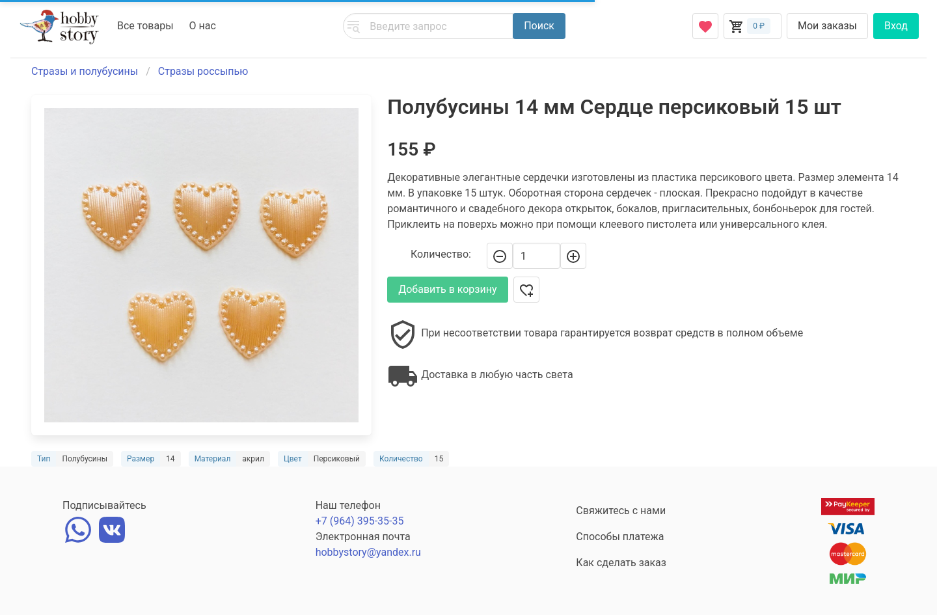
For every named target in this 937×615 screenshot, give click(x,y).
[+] (573, 256)
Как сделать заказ (621, 562)
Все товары (145, 26)
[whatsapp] (78, 528)
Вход (896, 26)
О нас (202, 26)
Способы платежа (620, 536)
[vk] (112, 528)
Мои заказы (827, 26)
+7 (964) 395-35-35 (360, 521)
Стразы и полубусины (84, 71)
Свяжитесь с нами (621, 510)
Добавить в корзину (447, 289)
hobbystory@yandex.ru (368, 552)
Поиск (539, 26)
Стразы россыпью (203, 71)
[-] (500, 256)
